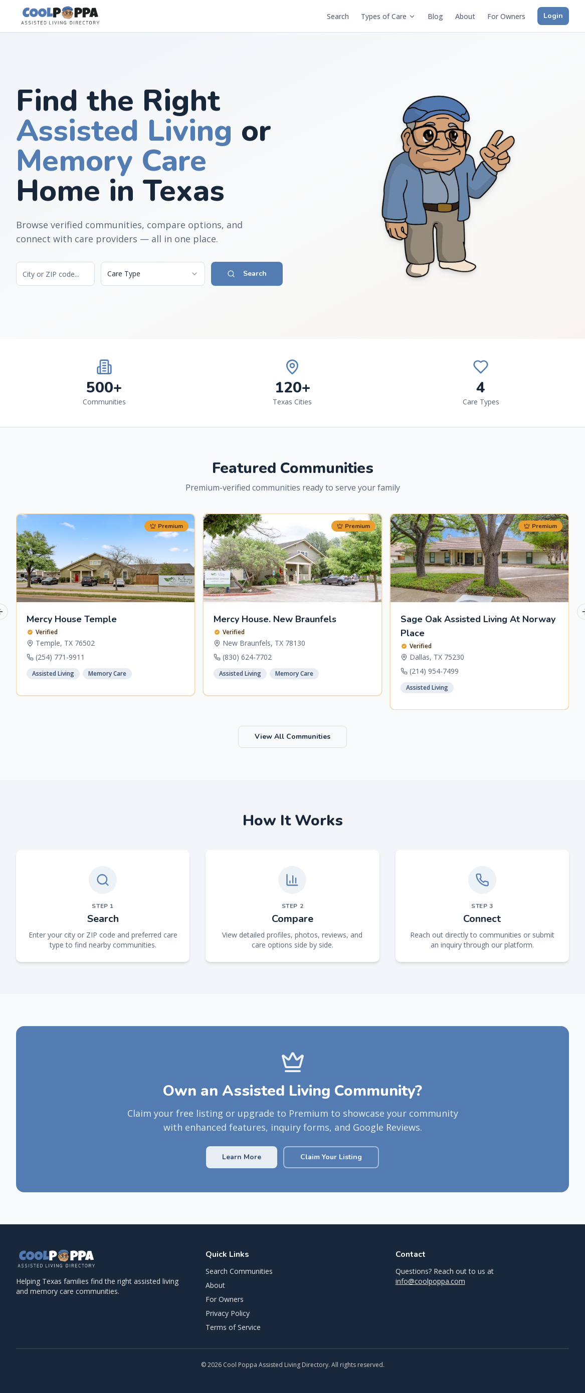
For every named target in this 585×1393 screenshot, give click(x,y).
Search (338, 16)
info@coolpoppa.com (430, 1281)
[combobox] (153, 274)
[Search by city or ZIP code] (55, 274)
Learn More (241, 1157)
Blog (435, 16)
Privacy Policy (228, 1313)
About (465, 16)
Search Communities (239, 1271)
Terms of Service (233, 1327)
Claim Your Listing (331, 1157)
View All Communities (292, 736)
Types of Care (388, 16)
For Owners (506, 16)
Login (553, 16)
